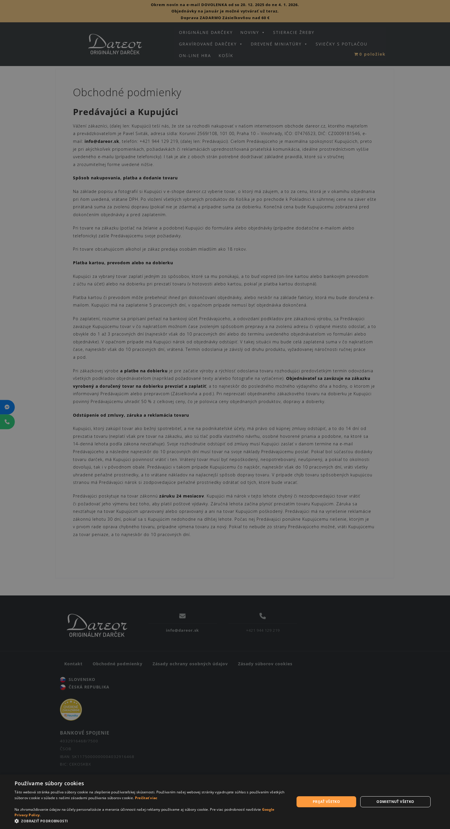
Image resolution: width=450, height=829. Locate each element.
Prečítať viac (146, 797)
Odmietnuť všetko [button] (395, 801)
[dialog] (225, 802)
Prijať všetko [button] (326, 801)
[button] (150, 821)
